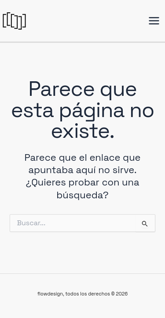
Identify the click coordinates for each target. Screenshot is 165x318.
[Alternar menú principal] (154, 21)
